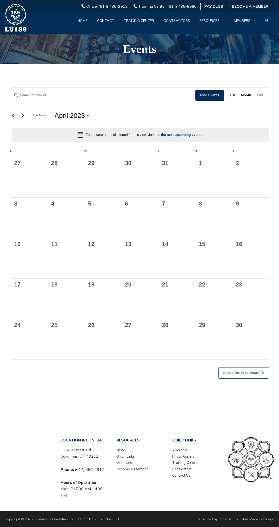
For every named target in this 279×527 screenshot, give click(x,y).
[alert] (140, 134)
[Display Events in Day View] (260, 95)
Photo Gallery (184, 456)
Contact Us (182, 475)
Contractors (182, 469)
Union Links (127, 456)
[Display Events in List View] (232, 95)
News (121, 449)
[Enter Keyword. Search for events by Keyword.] (102, 95)
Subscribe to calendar (241, 373)
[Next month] (22, 116)
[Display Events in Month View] (246, 95)
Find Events (209, 95)
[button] (207, 23)
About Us (180, 449)
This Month (40, 115)
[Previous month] (13, 116)
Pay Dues (213, 6)
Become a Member (250, 6)
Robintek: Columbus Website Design (246, 519)
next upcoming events (184, 135)
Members (124, 462)
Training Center (186, 462)
